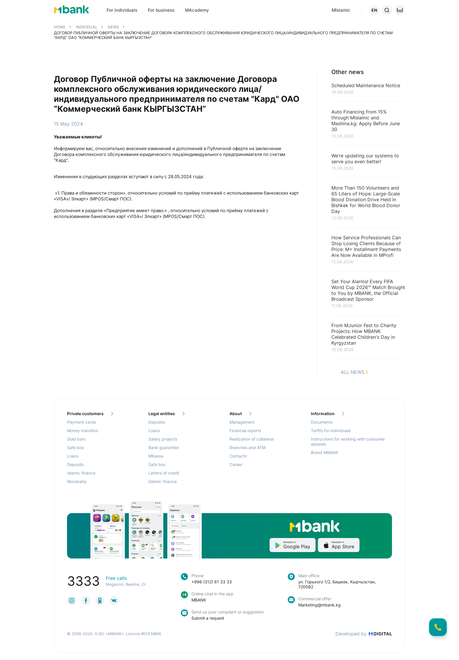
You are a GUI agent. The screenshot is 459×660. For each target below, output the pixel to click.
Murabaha (76, 481)
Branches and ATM (248, 447)
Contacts (238, 455)
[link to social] (71, 600)
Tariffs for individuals (331, 430)
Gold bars (76, 438)
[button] (400, 10)
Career (236, 464)
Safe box (75, 447)
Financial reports (245, 430)
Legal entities (166, 413)
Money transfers (82, 430)
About (240, 413)
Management (242, 422)
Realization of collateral (252, 438)
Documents (322, 422)
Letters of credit (163, 472)
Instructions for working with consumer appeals (348, 441)
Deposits (75, 464)
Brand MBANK (324, 452)
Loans (72, 455)
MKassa (155, 455)
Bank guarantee (163, 447)
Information (327, 413)
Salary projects (162, 438)
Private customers (90, 413)
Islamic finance (81, 472)
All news (354, 372)
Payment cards (81, 422)
